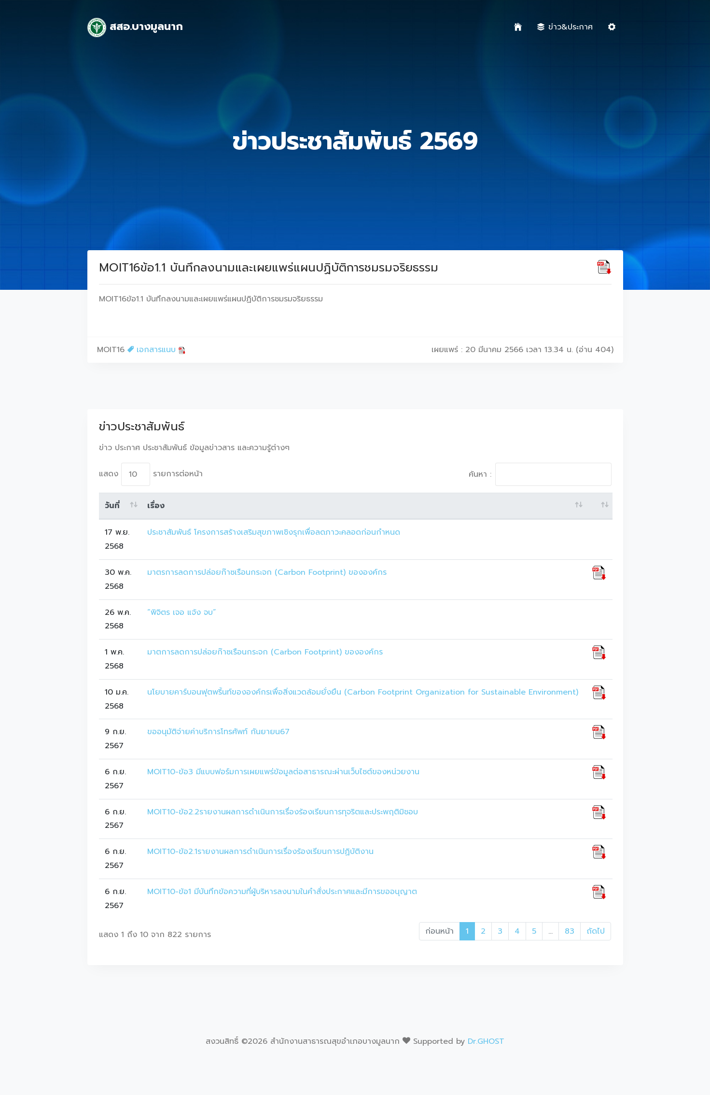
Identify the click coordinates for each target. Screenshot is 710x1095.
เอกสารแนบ (156, 350)
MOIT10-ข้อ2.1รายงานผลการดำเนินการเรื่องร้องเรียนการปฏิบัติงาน (260, 851)
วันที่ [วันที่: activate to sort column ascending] (112, 506)
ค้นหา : (540, 474)
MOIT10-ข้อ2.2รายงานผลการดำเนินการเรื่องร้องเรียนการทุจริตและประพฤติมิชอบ (282, 812)
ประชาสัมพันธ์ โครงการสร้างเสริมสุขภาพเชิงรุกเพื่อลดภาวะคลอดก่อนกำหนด (273, 532)
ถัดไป (595, 931)
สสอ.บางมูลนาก (135, 27)
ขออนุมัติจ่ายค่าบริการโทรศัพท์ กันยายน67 (218, 732)
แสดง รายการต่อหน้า (151, 474)
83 (569, 931)
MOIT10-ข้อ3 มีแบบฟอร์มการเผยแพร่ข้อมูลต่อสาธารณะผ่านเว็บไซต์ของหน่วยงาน (283, 772)
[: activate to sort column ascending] (599, 506)
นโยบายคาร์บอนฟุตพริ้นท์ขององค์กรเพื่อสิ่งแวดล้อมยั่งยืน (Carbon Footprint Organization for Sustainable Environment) (362, 692)
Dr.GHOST (486, 1041)
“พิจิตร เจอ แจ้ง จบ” (181, 612)
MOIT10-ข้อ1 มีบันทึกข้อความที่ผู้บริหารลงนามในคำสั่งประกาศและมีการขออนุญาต (282, 891)
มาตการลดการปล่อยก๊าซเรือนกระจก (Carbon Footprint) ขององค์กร (265, 652)
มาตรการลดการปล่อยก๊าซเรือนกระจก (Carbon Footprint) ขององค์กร (267, 572)
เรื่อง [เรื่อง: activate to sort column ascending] (156, 506)
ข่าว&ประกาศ (565, 27)
